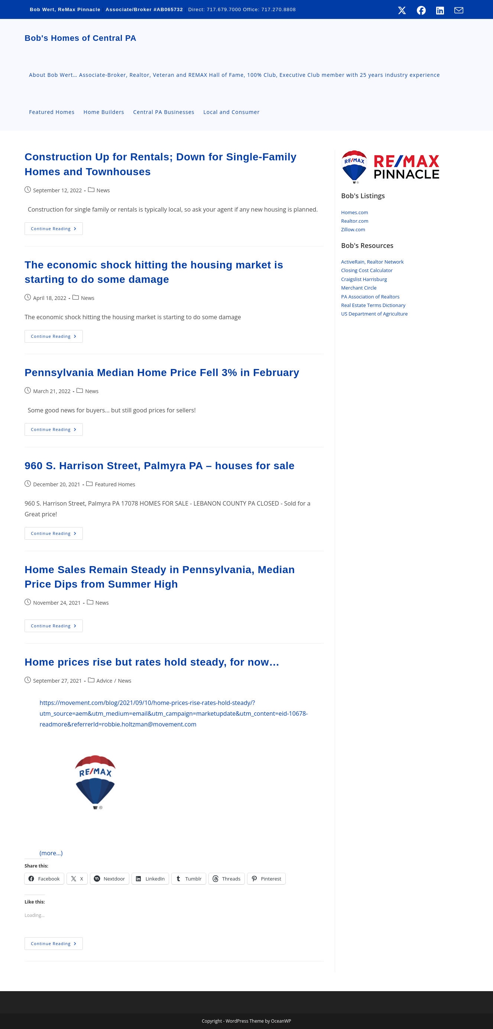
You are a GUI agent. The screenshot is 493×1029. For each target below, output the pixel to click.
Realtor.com (354, 221)
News (103, 190)
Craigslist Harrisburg (364, 279)
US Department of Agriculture (374, 313)
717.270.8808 (279, 9)
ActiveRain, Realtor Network (372, 261)
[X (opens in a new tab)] (402, 10)
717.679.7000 (224, 9)
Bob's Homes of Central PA (80, 38)
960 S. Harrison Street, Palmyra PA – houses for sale (160, 465)
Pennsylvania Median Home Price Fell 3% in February (162, 372)
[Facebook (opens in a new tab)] (421, 10)
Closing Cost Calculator (367, 270)
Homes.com (354, 212)
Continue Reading (57, 230)
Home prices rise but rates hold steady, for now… (152, 662)
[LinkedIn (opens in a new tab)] (440, 10)
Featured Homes (115, 484)
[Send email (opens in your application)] (456, 10)
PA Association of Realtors (370, 296)
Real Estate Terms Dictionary (373, 305)
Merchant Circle (358, 287)
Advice (105, 680)
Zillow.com (353, 229)
